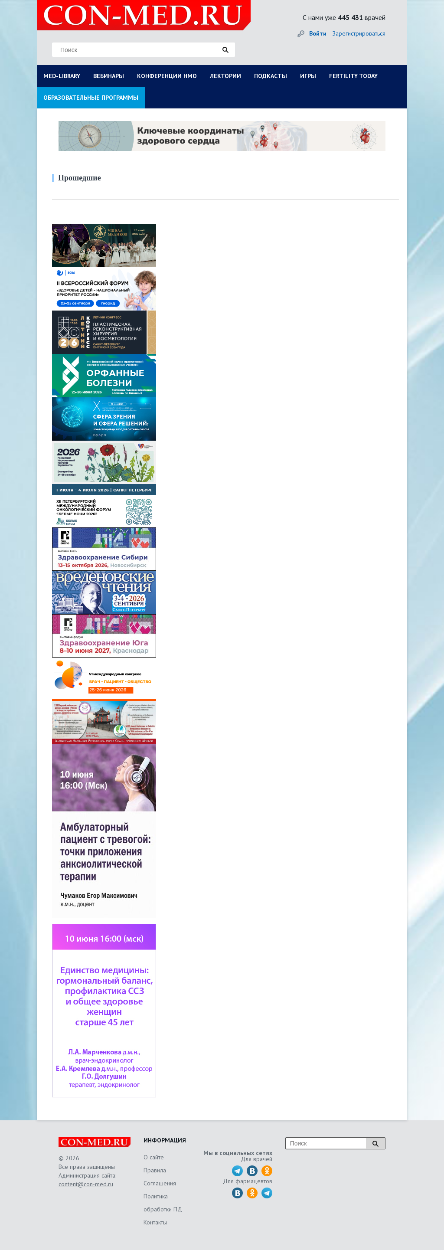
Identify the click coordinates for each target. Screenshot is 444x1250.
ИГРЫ (308, 76)
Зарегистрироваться (359, 33)
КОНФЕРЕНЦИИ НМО (167, 76)
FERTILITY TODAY (353, 76)
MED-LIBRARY (61, 76)
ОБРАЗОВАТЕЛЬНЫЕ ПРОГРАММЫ (90, 97)
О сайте (154, 1157)
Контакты (155, 1222)
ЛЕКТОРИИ (225, 76)
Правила (155, 1170)
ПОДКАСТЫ (270, 76)
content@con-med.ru (86, 1184)
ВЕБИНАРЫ (108, 76)
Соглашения (160, 1183)
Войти (317, 33)
